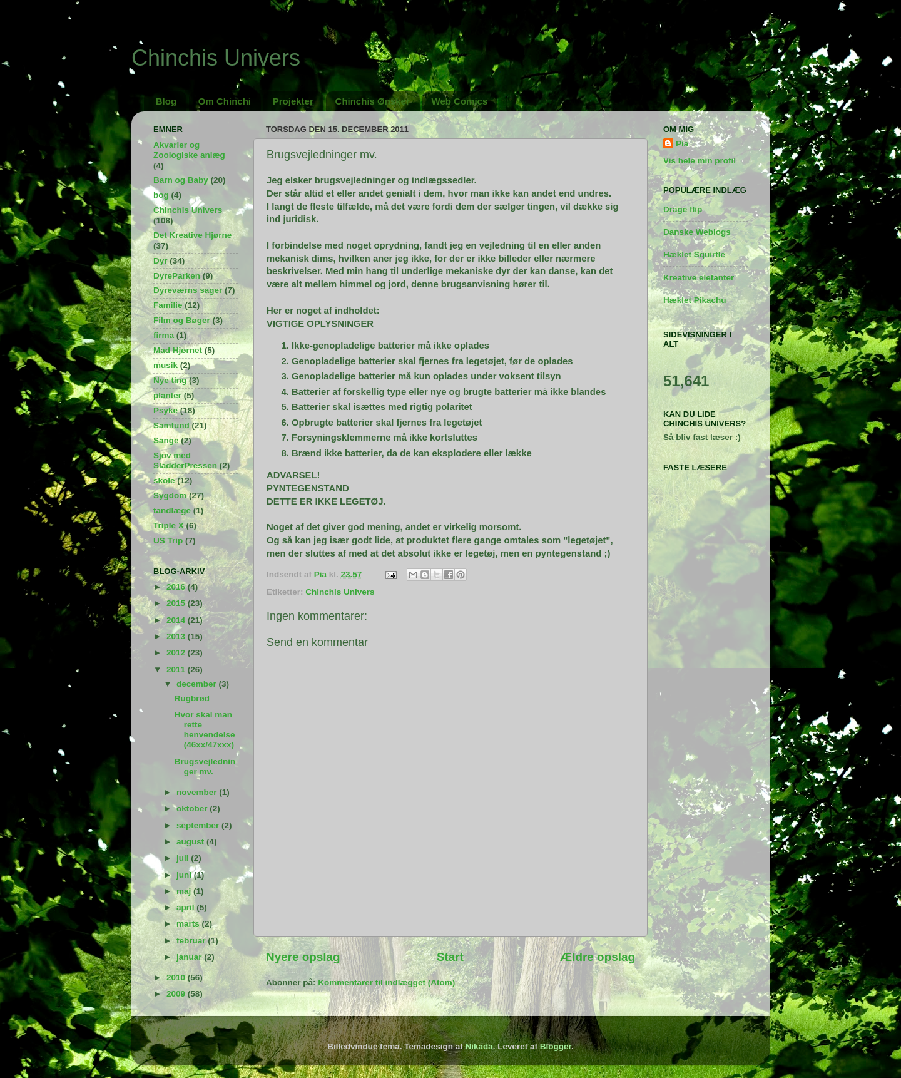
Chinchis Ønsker (372, 101)
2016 (177, 587)
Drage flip (682, 209)
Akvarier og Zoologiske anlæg (189, 150)
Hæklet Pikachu (694, 300)
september (198, 825)
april (186, 907)
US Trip (168, 540)
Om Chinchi (224, 101)
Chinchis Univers (215, 58)
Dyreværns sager (187, 290)
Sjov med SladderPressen (185, 460)
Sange (166, 440)
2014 (177, 620)
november (197, 792)
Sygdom (169, 495)
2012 (177, 652)
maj (184, 891)
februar (192, 940)
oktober (193, 808)
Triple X (168, 525)
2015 (177, 603)
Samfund (171, 425)
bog (161, 195)
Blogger (555, 1046)
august (191, 841)
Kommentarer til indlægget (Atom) (386, 982)
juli (183, 858)
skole (164, 480)
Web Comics (460, 101)
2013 (177, 636)
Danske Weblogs (697, 232)
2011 (177, 669)
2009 (177, 993)
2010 (177, 977)
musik (165, 365)
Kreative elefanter (698, 277)
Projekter (293, 101)
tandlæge (172, 510)
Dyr (160, 260)
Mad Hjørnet (177, 350)
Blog (166, 101)
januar (190, 957)
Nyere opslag (303, 956)
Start (450, 956)
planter (167, 395)
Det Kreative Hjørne (192, 235)
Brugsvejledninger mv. (205, 766)
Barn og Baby (180, 180)
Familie (168, 305)
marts (189, 923)
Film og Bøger (181, 320)
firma (163, 335)
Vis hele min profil (699, 160)
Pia (682, 143)
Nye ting (169, 380)
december (197, 684)
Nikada (478, 1046)
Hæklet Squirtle (694, 254)
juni (185, 875)
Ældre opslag (597, 956)
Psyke (165, 410)
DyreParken (176, 275)
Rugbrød (192, 698)
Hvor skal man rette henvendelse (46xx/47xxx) (205, 730)
